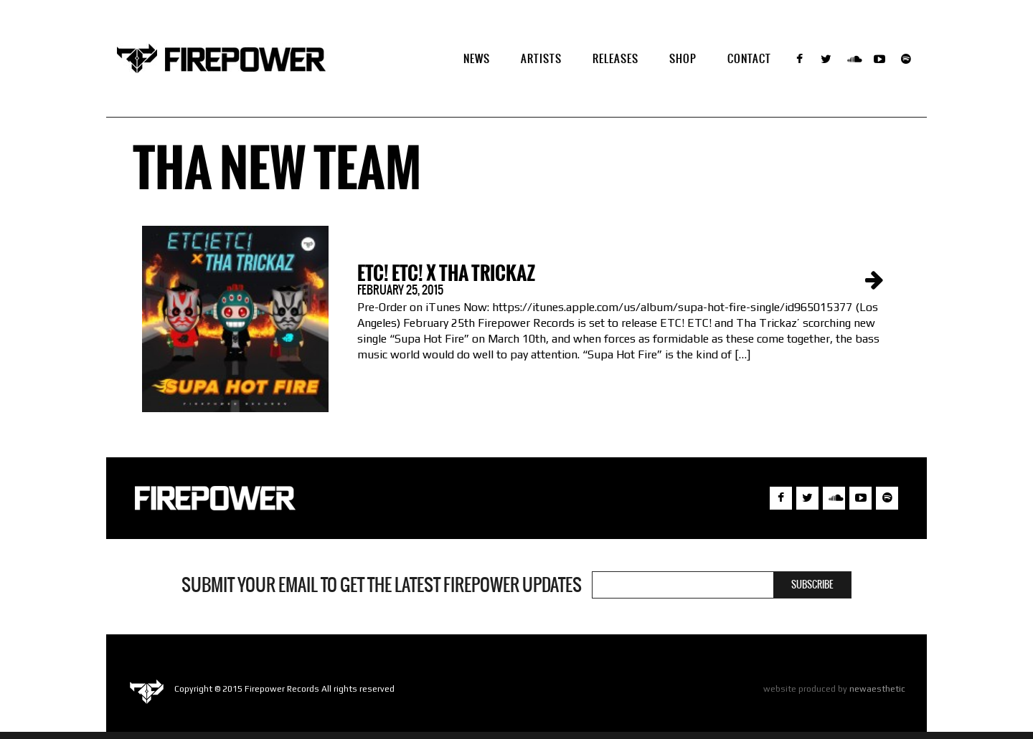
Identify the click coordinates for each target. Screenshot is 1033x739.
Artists (541, 58)
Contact (749, 58)
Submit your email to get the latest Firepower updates (381, 584)
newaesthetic (877, 689)
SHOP (683, 58)
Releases (615, 58)
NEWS (476, 58)
